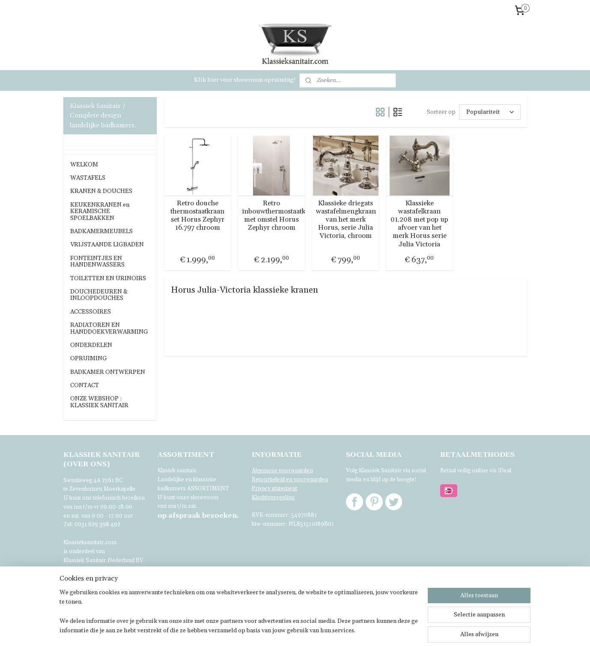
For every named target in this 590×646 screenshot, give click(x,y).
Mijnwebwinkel (429, 630)
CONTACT (84, 385)
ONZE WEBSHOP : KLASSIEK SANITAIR (99, 402)
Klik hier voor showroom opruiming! (245, 80)
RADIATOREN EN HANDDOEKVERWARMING (109, 328)
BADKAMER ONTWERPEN (107, 372)
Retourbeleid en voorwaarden (290, 479)
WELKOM (84, 165)
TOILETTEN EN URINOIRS (108, 278)
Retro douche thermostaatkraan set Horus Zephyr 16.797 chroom (197, 215)
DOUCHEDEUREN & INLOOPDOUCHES (99, 295)
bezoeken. (198, 515)
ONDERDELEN (91, 345)
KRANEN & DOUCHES (101, 191)
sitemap (315, 630)
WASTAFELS (87, 178)
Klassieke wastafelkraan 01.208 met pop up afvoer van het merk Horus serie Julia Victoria (419, 224)
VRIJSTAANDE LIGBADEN (107, 245)
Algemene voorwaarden (282, 470)
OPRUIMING (88, 358)
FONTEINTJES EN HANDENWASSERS (97, 262)
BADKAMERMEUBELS (101, 231)
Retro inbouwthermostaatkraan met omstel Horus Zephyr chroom (271, 215)
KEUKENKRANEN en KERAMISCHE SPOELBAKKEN (99, 211)
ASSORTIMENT (208, 488)
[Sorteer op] (489, 112)
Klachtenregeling (273, 497)
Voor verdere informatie (95, 569)
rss (331, 630)
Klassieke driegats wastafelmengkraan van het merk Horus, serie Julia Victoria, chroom (345, 219)
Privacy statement (274, 488)
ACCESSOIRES (90, 312)
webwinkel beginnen (360, 630)
